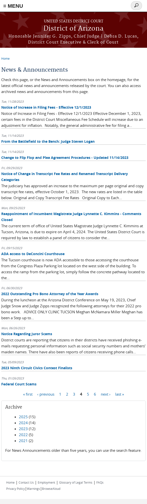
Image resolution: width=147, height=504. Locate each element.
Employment (46, 482)
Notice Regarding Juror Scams (26, 333)
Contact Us (26, 482)
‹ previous (45, 393)
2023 (23, 428)
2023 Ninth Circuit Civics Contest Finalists (36, 368)
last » (119, 393)
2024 (23, 422)
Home (5, 58)
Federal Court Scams (19, 384)
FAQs (100, 482)
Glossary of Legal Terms (75, 482)
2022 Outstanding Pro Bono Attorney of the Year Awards (49, 293)
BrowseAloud (51, 489)
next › (105, 393)
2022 (23, 434)
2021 (23, 440)
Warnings (33, 489)
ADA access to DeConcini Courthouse (33, 253)
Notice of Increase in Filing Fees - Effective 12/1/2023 (46, 107)
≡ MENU (13, 6)
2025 (23, 416)
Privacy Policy (15, 489)
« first (28, 393)
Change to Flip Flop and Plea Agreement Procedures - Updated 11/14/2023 (64, 157)
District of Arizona (73, 29)
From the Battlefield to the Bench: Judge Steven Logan (48, 141)
